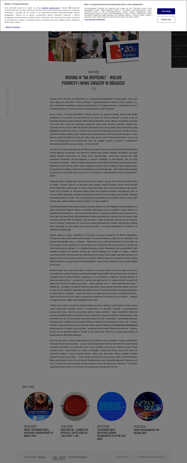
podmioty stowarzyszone (51, 8)
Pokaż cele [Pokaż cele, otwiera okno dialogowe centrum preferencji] (166, 19)
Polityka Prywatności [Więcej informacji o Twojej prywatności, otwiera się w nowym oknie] (12, 27)
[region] (93, 15)
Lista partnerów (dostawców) (94, 19)
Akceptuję (166, 11)
